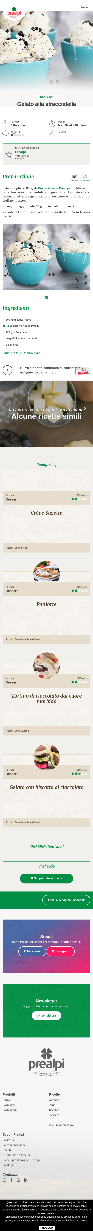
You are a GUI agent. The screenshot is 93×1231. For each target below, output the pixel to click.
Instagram (60, 951)
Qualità (7, 1150)
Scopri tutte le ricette (46, 878)
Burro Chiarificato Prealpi (27, 639)
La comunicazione (14, 1145)
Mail (4, 1180)
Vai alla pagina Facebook (66, 899)
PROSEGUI (46, 1227)
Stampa (74, 180)
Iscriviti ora (46, 1015)
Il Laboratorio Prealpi (16, 1155)
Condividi (84, 180)
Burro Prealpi (21, 548)
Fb (11, 1180)
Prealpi (20, 152)
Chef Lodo (46, 866)
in (25, 1180)
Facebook (32, 951)
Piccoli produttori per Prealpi (21, 1160)
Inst (18, 1180)
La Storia (8, 1140)
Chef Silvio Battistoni (47, 847)
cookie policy (46, 1213)
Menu (84, 7)
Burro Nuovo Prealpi (54, 188)
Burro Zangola (22, 731)
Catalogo (8, 1165)
